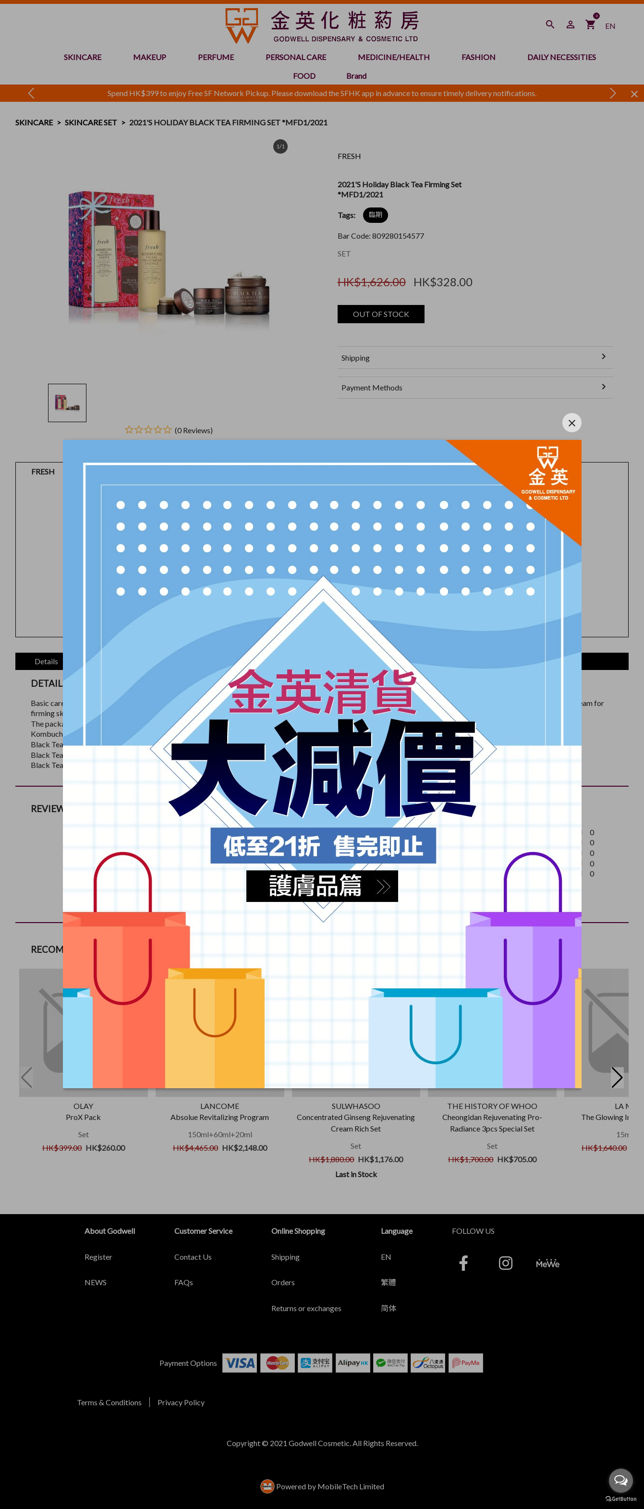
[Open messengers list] (621, 1481)
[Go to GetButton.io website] (621, 1499)
